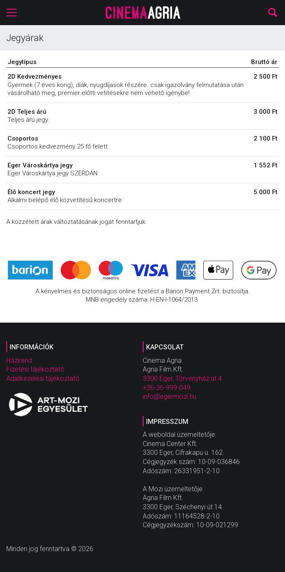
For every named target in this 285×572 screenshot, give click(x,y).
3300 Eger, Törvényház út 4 (182, 378)
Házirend (19, 360)
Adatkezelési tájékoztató (43, 378)
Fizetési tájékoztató (35, 369)
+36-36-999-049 (166, 388)
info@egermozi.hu (169, 396)
